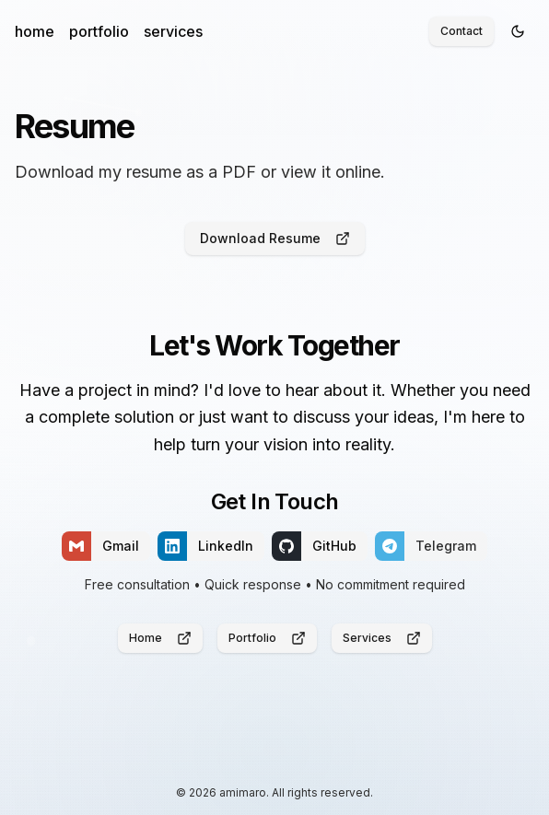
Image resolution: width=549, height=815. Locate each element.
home (34, 31)
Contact (461, 31)
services (173, 31)
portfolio (99, 31)
